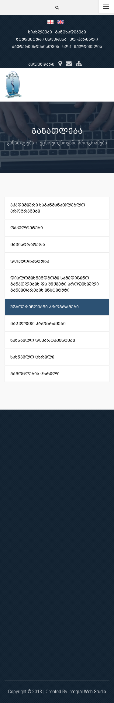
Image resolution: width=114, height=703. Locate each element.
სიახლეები (40, 32)
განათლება (20, 142)
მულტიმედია (88, 46)
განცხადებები (70, 32)
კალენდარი (41, 64)
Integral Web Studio (87, 691)
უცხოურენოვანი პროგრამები (73, 142)
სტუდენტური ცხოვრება (41, 39)
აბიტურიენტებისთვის (35, 46)
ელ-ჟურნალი (84, 39)
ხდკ (66, 46)
